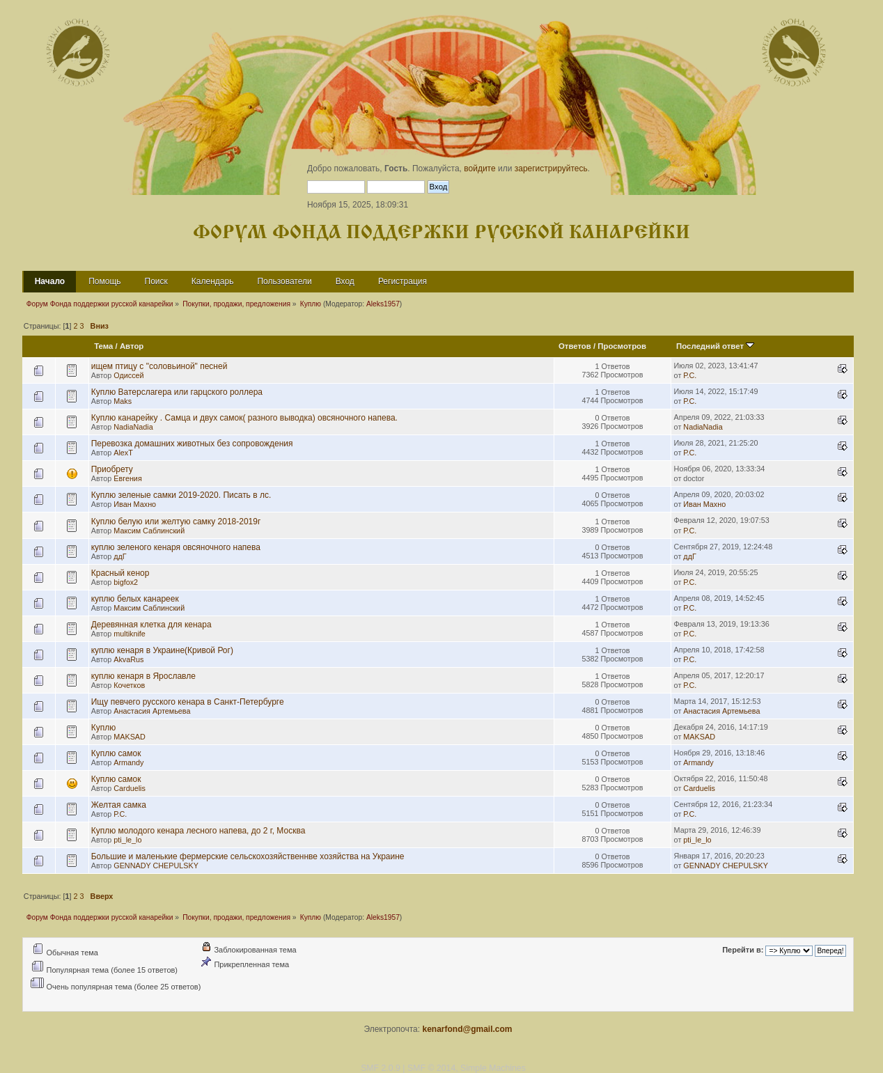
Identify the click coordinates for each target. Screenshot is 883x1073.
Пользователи (284, 281)
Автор (131, 346)
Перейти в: (742, 950)
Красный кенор (120, 573)
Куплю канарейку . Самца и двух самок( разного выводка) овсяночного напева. (244, 418)
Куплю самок (116, 753)
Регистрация (402, 281)
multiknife (130, 633)
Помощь (104, 281)
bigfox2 (126, 582)
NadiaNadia (133, 427)
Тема (103, 346)
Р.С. (689, 375)
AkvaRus (128, 659)
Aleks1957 (383, 304)
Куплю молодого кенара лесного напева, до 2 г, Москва (198, 831)
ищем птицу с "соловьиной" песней (159, 366)
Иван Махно (135, 504)
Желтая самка (118, 805)
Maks (123, 401)
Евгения (127, 478)
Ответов (574, 346)
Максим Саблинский (149, 530)
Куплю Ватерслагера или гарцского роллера (177, 392)
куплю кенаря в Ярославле (143, 676)
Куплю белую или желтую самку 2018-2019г (176, 521)
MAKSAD (130, 737)
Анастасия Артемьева (152, 711)
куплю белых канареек (135, 599)
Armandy (128, 762)
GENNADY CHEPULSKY (156, 865)
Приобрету (112, 469)
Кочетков (129, 685)
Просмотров (621, 346)
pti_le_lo (127, 840)
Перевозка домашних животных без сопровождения (192, 443)
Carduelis (130, 788)
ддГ (120, 556)
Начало (50, 281)
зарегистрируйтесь (551, 168)
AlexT (123, 452)
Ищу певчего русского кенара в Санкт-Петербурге (187, 702)
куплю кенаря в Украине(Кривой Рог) (162, 650)
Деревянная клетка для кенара (151, 624)
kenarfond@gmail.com (467, 1029)
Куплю (103, 728)
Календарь (213, 281)
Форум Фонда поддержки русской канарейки (441, 233)
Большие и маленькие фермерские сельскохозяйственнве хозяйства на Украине (248, 856)
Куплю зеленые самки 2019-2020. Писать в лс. (181, 495)
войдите (479, 168)
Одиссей (128, 375)
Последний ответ (715, 346)
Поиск (156, 281)
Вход (345, 281)
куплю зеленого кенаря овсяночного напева (175, 547)
